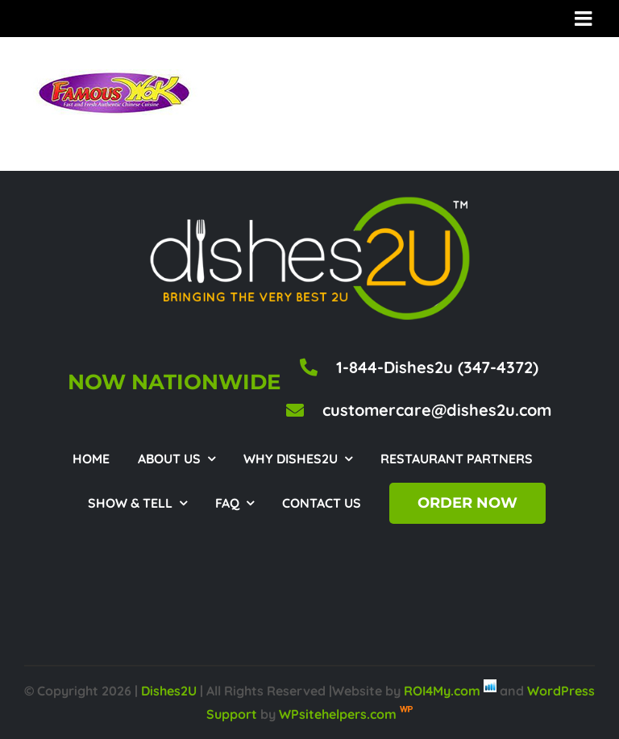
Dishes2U (169, 691)
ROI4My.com (442, 691)
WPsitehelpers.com (339, 714)
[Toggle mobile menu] (585, 18)
